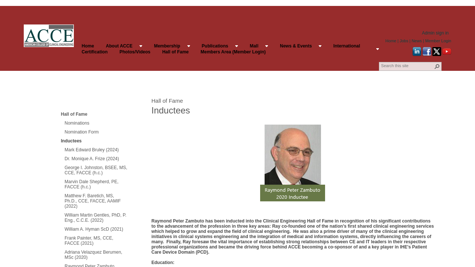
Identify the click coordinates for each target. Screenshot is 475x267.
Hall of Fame (74, 114)
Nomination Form (82, 132)
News (417, 41)
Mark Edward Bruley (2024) (92, 149)
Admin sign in (435, 33)
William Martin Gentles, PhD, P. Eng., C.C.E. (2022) (96, 217)
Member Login (438, 41)
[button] (437, 66)
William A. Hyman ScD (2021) (94, 229)
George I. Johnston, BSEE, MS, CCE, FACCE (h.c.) (96, 170)
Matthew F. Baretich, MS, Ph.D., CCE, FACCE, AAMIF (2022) (93, 201)
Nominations (77, 123)
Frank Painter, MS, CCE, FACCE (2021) (89, 240)
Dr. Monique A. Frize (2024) (92, 158)
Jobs (404, 41)
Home (391, 41)
